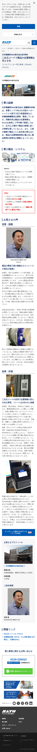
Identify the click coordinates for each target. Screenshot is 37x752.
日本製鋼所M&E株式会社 (15, 566)
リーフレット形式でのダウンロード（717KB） (18, 532)
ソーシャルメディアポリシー (27, 741)
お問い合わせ (6, 728)
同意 (18, 26)
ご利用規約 (23, 736)
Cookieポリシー (7, 740)
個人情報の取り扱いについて (10, 736)
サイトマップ (7, 745)
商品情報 (21, 718)
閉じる (34, 3)
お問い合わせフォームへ (19, 671)
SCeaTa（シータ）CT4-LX (13, 634)
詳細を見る (18, 34)
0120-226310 (18, 659)
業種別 (4, 718)
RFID (20, 722)
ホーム (4, 48)
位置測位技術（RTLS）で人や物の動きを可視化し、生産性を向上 (19, 638)
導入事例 (10, 48)
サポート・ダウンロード (9, 725)
